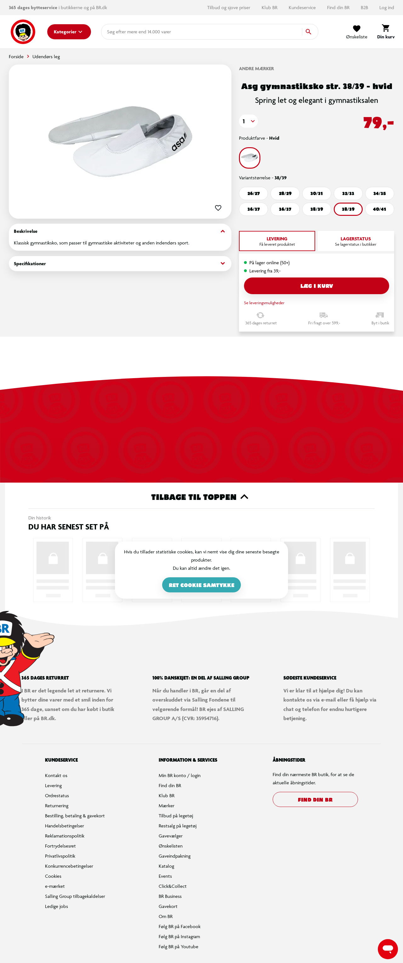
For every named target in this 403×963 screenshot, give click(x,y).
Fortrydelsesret (60, 846)
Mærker (166, 806)
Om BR (166, 916)
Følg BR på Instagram (179, 936)
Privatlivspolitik (60, 856)
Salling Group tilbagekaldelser (75, 896)
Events (165, 876)
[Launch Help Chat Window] (388, 949)
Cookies (53, 876)
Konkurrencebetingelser (69, 866)
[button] (248, 121)
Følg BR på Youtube (178, 946)
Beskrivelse (120, 231)
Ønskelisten (171, 846)
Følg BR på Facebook (180, 926)
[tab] (277, 241)
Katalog (166, 866)
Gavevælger (171, 836)
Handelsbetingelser (64, 826)
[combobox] (117, 31)
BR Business (170, 896)
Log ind (386, 7)
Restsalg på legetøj (177, 826)
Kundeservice (303, 7)
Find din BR (339, 7)
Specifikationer (120, 263)
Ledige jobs (56, 906)
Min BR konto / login (180, 775)
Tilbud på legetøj (176, 816)
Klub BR (270, 7)
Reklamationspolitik (64, 836)
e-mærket (55, 886)
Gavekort (168, 906)
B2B (365, 7)
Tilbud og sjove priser (229, 7)
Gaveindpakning (174, 856)
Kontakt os (56, 775)
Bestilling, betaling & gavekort (75, 816)
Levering (53, 785)
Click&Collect (173, 886)
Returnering (56, 806)
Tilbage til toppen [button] (201, 497)
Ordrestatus (57, 795)
